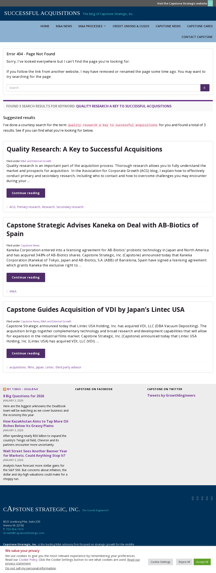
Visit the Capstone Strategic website (182, 3)
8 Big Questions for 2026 (23, 396)
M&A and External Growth (36, 161)
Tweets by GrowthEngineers (171, 395)
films (31, 367)
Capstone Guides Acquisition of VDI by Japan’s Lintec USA (96, 309)
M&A (12, 291)
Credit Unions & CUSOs (131, 26)
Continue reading (26, 193)
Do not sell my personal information (30, 568)
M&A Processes (92, 26)
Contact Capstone (197, 37)
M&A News (64, 26)
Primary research (28, 207)
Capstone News (168, 26)
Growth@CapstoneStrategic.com (23, 533)
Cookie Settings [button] (160, 562)
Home (44, 26)
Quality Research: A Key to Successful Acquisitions (84, 149)
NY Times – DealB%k (22, 389)
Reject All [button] (184, 562)
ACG (12, 207)
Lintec (49, 367)
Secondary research (70, 207)
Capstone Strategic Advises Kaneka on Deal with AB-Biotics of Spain (102, 229)
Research (48, 207)
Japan (40, 367)
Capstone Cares (200, 26)
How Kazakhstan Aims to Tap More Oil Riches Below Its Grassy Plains (35, 423)
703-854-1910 (14, 529)
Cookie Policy (28, 559)
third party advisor (68, 367)
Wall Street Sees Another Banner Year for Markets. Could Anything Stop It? (35, 453)
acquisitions (17, 367)
